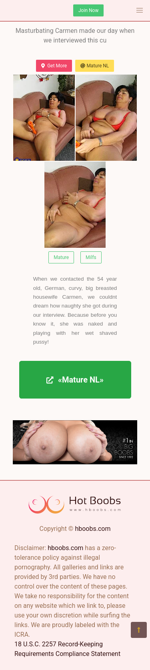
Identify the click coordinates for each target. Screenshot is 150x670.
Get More (54, 66)
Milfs (91, 257)
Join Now (88, 10)
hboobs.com (92, 528)
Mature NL (94, 66)
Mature (61, 257)
